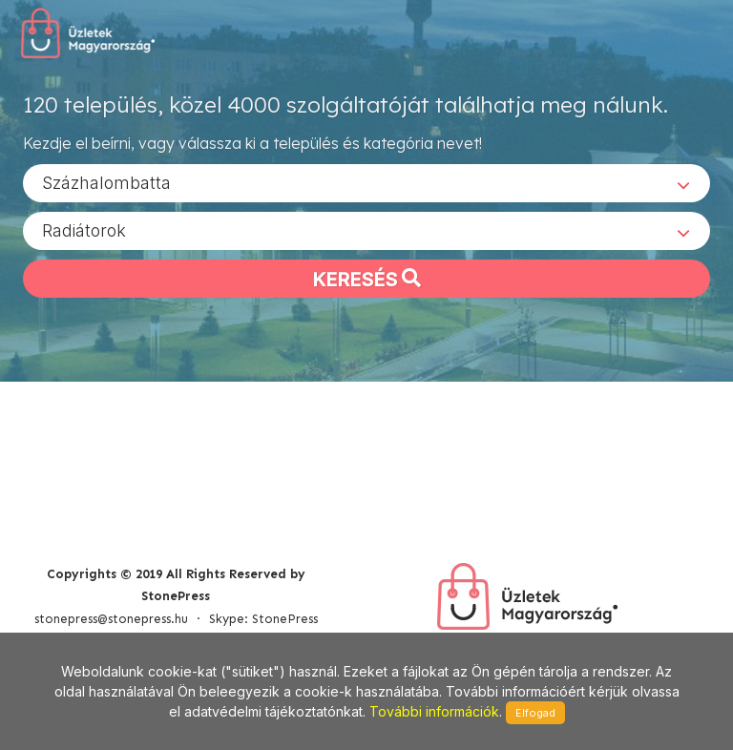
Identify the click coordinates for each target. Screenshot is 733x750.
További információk (434, 711)
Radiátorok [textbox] (84, 229)
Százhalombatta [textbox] (106, 182)
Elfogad (535, 712)
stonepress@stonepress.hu (111, 619)
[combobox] (366, 182)
